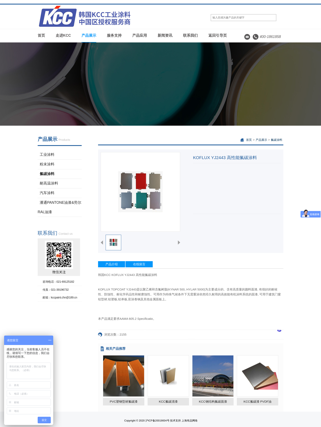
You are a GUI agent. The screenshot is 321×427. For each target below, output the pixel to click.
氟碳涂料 (47, 174)
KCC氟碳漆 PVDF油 (258, 401)
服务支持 (114, 35)
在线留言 (139, 264)
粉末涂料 (47, 164)
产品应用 (139, 35)
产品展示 (88, 35)
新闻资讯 (165, 35)
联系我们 (190, 35)
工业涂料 (47, 155)
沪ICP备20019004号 (157, 420)
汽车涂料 (47, 193)
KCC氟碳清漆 (168, 401)
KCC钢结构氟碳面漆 (213, 401)
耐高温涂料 (49, 183)
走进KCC (63, 35)
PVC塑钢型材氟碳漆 (124, 401)
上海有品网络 (190, 420)
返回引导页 (217, 35)
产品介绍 (111, 264)
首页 (41, 35)
